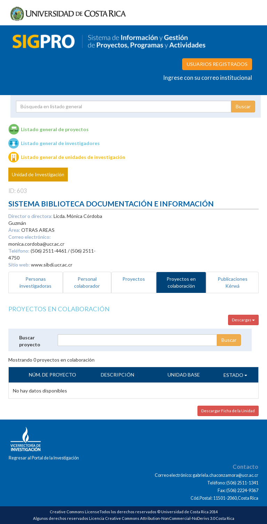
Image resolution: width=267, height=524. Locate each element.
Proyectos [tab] (133, 279)
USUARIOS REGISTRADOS (217, 64)
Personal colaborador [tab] (87, 282)
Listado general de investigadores (60, 143)
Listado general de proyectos (55, 129)
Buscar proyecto (29, 341)
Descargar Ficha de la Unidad (228, 410)
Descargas (243, 319)
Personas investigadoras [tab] (35, 282)
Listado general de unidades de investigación (73, 157)
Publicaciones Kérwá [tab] (233, 282)
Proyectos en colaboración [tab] (181, 282)
